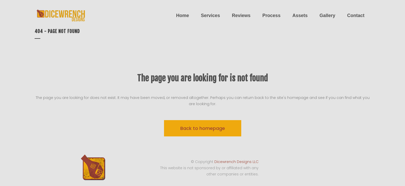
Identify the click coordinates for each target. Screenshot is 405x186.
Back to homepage (202, 128)
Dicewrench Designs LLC (236, 161)
